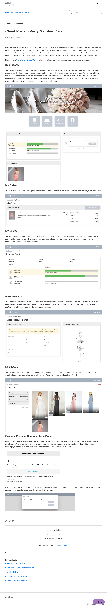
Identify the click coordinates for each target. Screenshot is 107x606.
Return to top (11, 552)
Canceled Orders (11, 572)
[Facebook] (6, 521)
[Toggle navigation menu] (98, 4)
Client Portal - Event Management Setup (20, 568)
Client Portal (18, 13)
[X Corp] (10, 521)
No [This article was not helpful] (59, 534)
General (26, 13)
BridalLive (8, 13)
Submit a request (62, 545)
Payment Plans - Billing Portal (16, 580)
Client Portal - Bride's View (26, 60)
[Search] (85, 12)
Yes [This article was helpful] (48, 534)
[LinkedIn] (13, 521)
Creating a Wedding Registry (16, 576)
